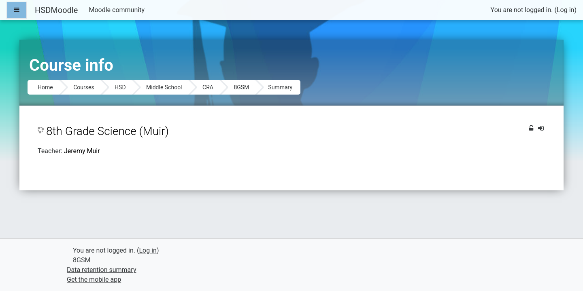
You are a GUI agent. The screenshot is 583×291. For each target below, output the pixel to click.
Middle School (164, 87)
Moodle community (117, 10)
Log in (565, 10)
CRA (207, 87)
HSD (120, 87)
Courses (83, 87)
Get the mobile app (94, 279)
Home (45, 87)
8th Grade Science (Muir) (107, 131)
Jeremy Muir (82, 151)
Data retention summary (101, 270)
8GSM (241, 87)
